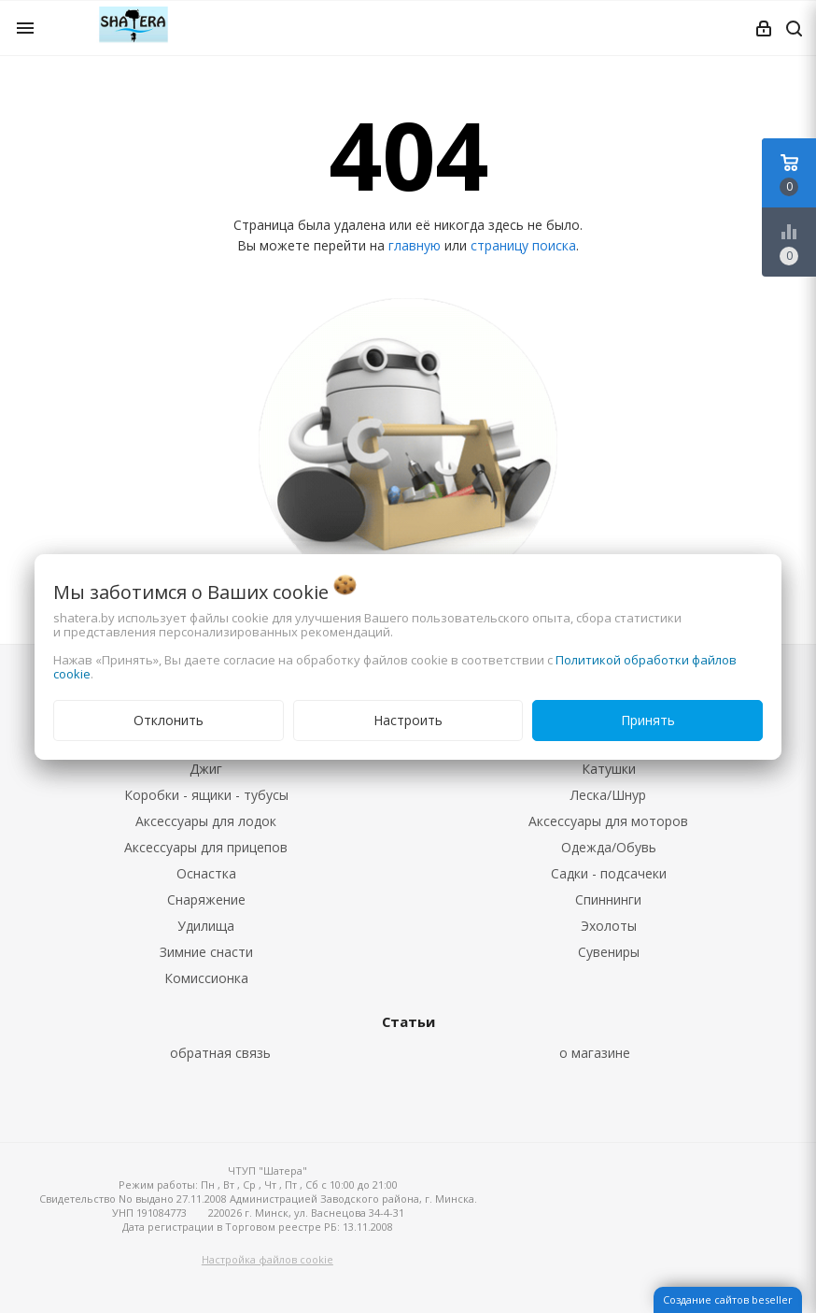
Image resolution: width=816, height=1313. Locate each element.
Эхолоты (609, 926)
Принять (648, 720)
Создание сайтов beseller (728, 1299)
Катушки (609, 769)
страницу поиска (523, 245)
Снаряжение (206, 899)
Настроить (408, 720)
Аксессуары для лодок (205, 821)
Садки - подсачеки (609, 873)
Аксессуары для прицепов (206, 847)
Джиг (206, 769)
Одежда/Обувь (608, 847)
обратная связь (220, 1053)
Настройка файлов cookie (267, 1259)
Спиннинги (608, 899)
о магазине (594, 1053)
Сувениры (609, 952)
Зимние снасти (206, 952)
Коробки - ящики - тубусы (206, 795)
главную (414, 245)
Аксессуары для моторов (608, 821)
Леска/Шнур (608, 795)
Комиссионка (206, 978)
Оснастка (206, 873)
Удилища (205, 926)
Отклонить (169, 720)
